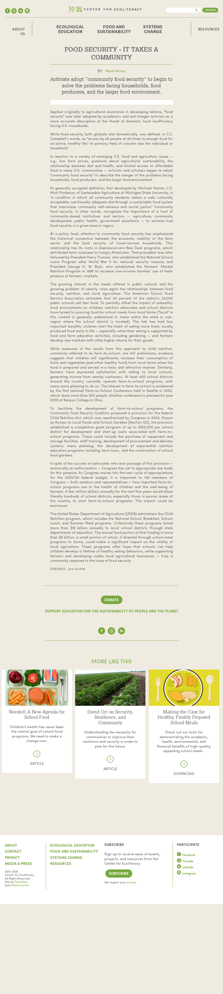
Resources (209, 29)
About (11, 935)
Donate (210, 10)
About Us (18, 31)
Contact (13, 941)
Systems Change (153, 29)
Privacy (12, 947)
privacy (131, 972)
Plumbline (21, 972)
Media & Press (18, 953)
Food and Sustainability (114, 29)
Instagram (186, 963)
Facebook (186, 945)
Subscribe (119, 963)
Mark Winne (115, 70)
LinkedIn (185, 957)
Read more (36, 761)
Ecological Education (70, 29)
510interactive (20, 975)
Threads (185, 951)
